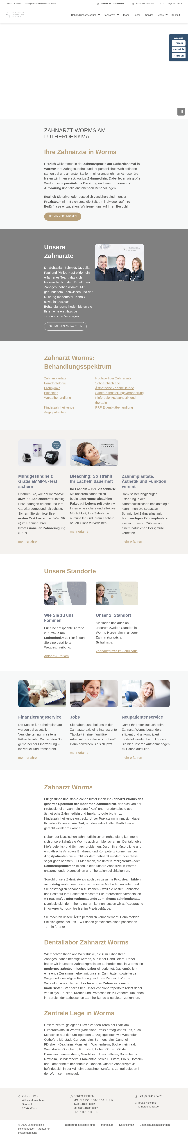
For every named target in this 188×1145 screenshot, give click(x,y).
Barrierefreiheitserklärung (80, 1124)
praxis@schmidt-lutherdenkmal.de (148, 1104)
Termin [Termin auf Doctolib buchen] (178, 43)
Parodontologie (55, 383)
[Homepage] (16, 15)
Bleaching (51, 393)
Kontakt (175, 15)
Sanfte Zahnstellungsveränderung (119, 393)
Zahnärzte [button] (109, 15)
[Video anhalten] (181, 112)
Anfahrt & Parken (56, 656)
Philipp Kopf (66, 272)
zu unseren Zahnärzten (65, 326)
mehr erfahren (28, 541)
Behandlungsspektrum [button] (83, 15)
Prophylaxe (52, 388)
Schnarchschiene (107, 383)
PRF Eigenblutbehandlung (114, 407)
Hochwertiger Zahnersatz (113, 378)
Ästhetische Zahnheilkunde (114, 388)
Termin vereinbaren (63, 216)
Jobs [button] (161, 15)
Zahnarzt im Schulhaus (145, 4)
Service (149, 15)
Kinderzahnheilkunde (59, 407)
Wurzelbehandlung (57, 397)
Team (126, 15)
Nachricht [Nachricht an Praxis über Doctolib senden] (179, 49)
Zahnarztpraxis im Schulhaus (116, 651)
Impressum (106, 1124)
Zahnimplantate (55, 378)
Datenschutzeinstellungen (155, 1124)
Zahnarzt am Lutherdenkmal (112, 4)
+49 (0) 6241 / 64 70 (174, 4)
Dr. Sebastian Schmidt (60, 267)
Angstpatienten (55, 412)
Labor (137, 15)
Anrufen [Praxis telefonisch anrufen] (179, 55)
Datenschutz (126, 1124)
